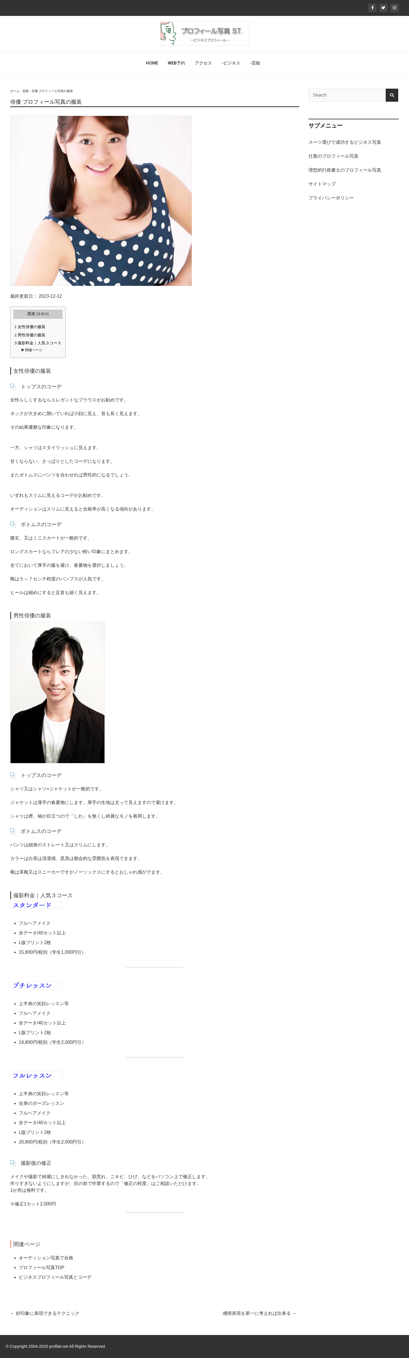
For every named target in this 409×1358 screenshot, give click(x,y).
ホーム (15, 91)
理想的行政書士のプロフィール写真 (344, 170)
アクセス (203, 63)
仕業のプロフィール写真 (333, 156)
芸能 (25, 91)
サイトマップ (322, 184)
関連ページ (33, 350)
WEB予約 (176, 63)
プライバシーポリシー (331, 197)
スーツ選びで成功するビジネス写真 (344, 142)
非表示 (42, 314)
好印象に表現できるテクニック (45, 1313)
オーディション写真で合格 (46, 1257)
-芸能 (255, 63)
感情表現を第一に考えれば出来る (260, 1313)
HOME (152, 63)
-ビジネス (231, 63)
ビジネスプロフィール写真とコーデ (55, 1277)
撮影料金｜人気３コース (37, 343)
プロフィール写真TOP (41, 1267)
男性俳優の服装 (29, 335)
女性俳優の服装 (29, 327)
